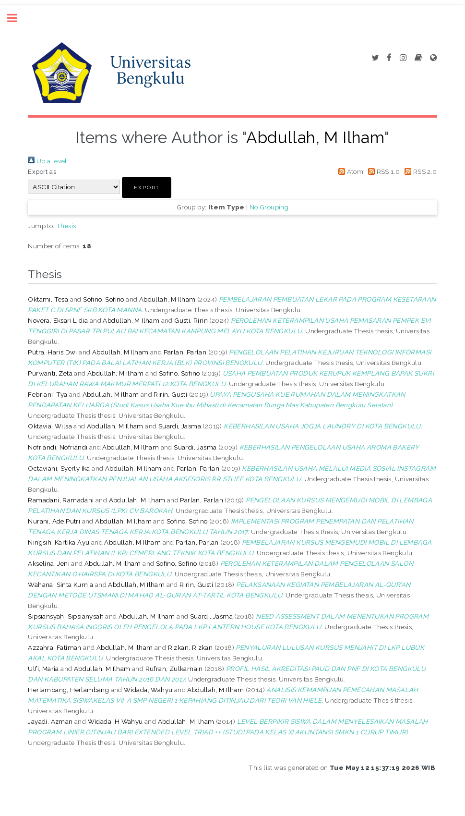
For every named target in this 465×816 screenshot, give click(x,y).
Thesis (66, 226)
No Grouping (269, 207)
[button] (146, 187)
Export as (42, 171)
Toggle (17, 18)
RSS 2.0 (419, 171)
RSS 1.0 (382, 171)
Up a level (47, 161)
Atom (349, 171)
